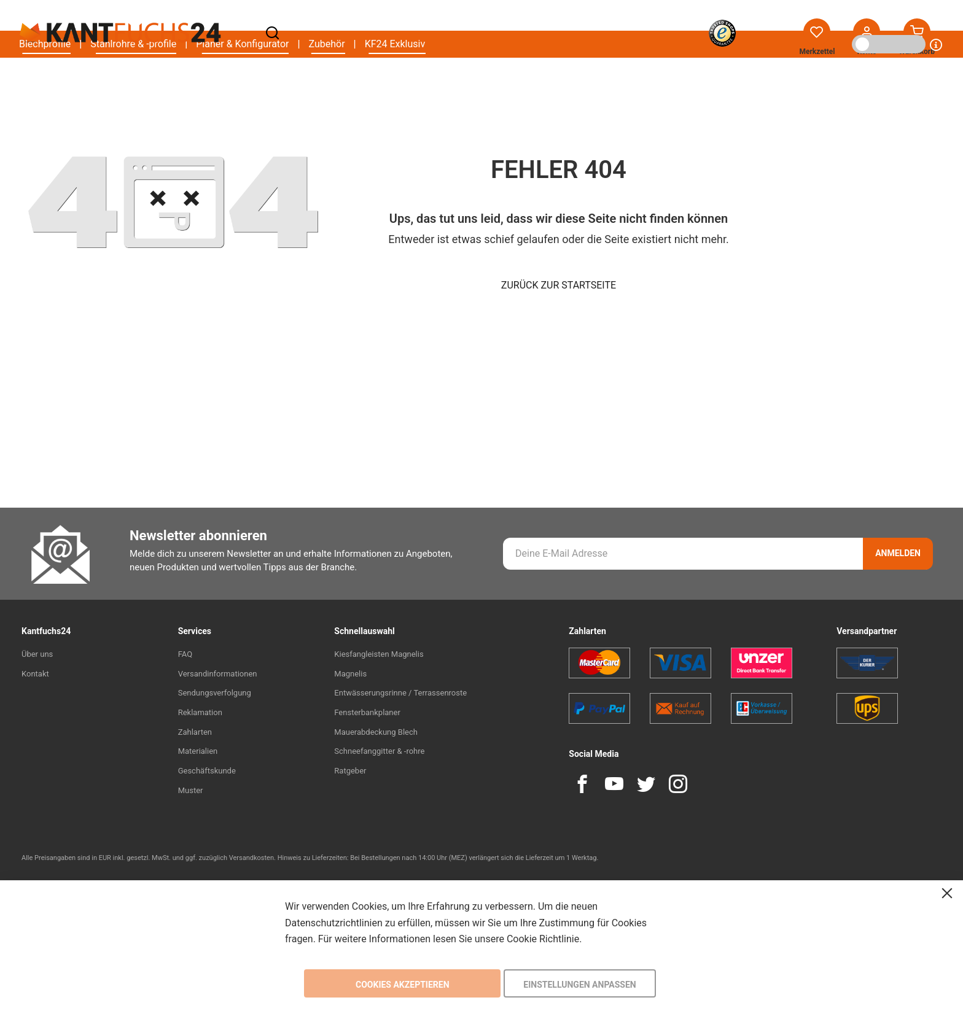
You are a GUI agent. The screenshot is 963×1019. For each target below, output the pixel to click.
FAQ (185, 654)
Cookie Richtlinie (543, 939)
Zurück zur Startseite (558, 285)
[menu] (222, 79)
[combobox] (454, 33)
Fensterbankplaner (367, 712)
